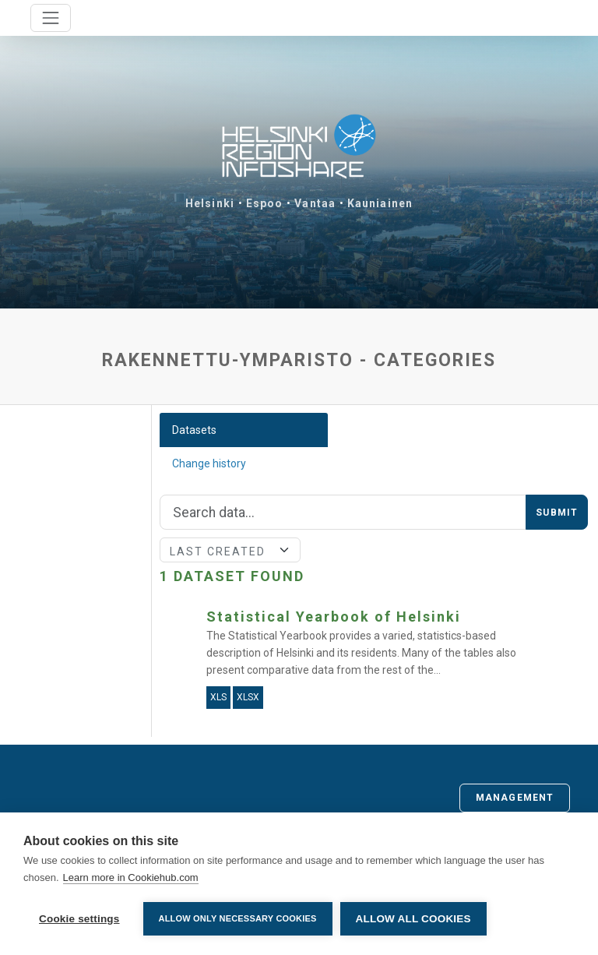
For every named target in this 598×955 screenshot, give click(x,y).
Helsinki (209, 203)
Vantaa (315, 203)
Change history (209, 463)
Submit (557, 512)
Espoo (264, 203)
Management (515, 797)
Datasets (194, 430)
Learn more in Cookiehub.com (131, 877)
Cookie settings (79, 919)
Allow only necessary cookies (238, 918)
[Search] (343, 512)
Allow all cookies (413, 919)
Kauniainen (380, 203)
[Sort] (230, 549)
